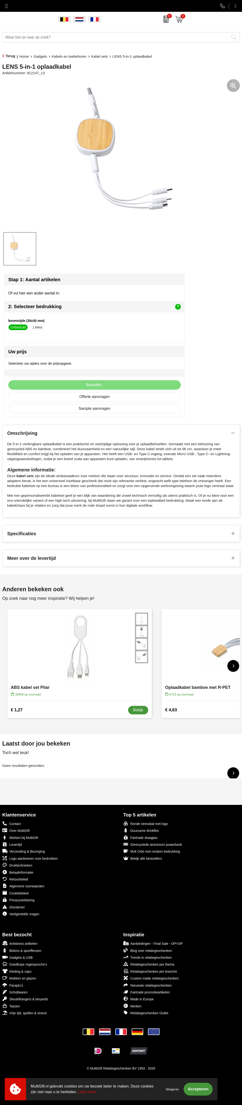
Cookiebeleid (15, 893)
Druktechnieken (17, 865)
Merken (132, 1006)
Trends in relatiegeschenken (147, 957)
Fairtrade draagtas (140, 837)
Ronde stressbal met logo (145, 823)
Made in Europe (138, 999)
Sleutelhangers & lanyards (25, 999)
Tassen (11, 1006)
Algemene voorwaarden (23, 886)
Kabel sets (99, 56)
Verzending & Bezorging (23, 851)
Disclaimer (13, 907)
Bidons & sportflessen (21, 950)
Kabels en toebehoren (69, 56)
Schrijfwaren (15, 992)
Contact (11, 823)
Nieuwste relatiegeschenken (147, 985)
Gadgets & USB (17, 957)
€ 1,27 (17, 710)
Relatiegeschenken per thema (148, 964)
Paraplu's (12, 985)
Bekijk (138, 710)
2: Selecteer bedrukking (94, 307)
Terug (10, 56)
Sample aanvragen (94, 408)
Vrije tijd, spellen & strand (24, 1012)
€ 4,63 (171, 710)
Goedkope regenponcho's (24, 964)
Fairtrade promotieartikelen (146, 992)
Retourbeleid (15, 879)
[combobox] (116, 37)
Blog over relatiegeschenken (147, 950)
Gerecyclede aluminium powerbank (152, 844)
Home (24, 56)
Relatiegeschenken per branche (150, 971)
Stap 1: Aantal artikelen (34, 279)
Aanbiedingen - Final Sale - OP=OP (153, 943)
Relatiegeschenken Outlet (145, 1012)
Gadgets (40, 56)
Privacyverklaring (18, 900)
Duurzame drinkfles (141, 830)
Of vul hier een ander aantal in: (34, 293)
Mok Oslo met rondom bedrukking (151, 851)
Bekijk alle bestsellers (142, 858)
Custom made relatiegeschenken (151, 978)
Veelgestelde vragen (20, 913)
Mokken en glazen (19, 978)
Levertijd (12, 844)
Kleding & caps (16, 971)
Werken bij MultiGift (20, 837)
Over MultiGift (16, 830)
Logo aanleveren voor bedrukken (30, 858)
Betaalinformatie (17, 872)
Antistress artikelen (19, 943)
